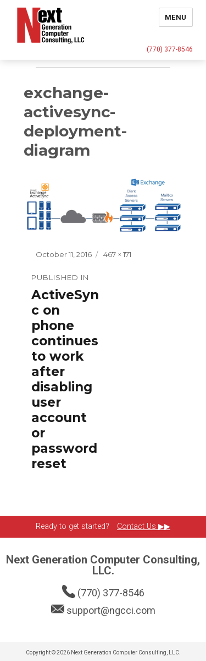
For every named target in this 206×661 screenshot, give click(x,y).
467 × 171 (117, 254)
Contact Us (137, 526)
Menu (176, 17)
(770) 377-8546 (170, 49)
